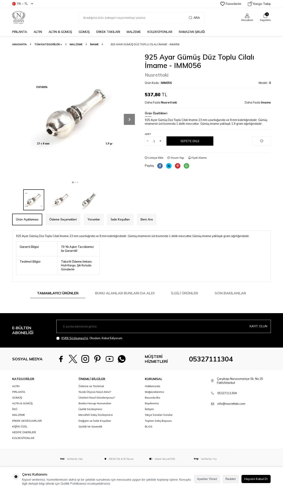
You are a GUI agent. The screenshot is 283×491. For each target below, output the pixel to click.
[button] (73, 182)
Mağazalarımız (154, 391)
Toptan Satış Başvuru (158, 420)
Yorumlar (94, 219)
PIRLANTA (19, 32)
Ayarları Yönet (207, 479)
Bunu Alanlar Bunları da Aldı (125, 293)
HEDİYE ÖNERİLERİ (24, 432)
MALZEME (134, 32)
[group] (75, 116)
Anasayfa (19, 44)
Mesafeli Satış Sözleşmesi (95, 414)
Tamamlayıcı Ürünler (57, 293)
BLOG (148, 426)
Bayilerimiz (152, 403)
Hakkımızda (152, 386)
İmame (94, 44)
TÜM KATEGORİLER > (48, 44)
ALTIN (38, 32)
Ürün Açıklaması (27, 219)
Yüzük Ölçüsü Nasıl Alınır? (94, 391)
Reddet (231, 479)
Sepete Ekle (189, 141)
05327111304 (211, 359)
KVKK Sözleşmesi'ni (74, 338)
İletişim (149, 409)
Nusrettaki (156, 75)
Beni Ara (147, 219)
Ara (194, 18)
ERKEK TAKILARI (108, 32)
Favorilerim (230, 4)
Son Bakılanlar (230, 293)
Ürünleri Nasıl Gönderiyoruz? (96, 397)
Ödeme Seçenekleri (63, 219)
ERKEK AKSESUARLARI (27, 420)
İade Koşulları (120, 219)
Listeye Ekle (154, 157)
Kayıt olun (258, 326)
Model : (265, 83)
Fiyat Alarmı (197, 157)
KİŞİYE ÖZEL (20, 426)
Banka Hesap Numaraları (94, 403)
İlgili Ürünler (184, 293)
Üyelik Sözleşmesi (90, 409)
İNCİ (14, 409)
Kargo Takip (259, 4)
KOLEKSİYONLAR (159, 32)
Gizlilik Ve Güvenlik (90, 426)
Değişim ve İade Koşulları (94, 420)
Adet (148, 134)
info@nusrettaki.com (231, 403)
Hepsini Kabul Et (256, 479)
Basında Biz (152, 397)
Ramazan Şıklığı (192, 32)
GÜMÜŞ (84, 32)
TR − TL (22, 4)
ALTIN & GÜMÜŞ (60, 32)
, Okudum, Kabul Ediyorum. (89, 338)
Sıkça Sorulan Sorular (158, 414)
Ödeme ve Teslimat (91, 386)
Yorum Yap (175, 157)
